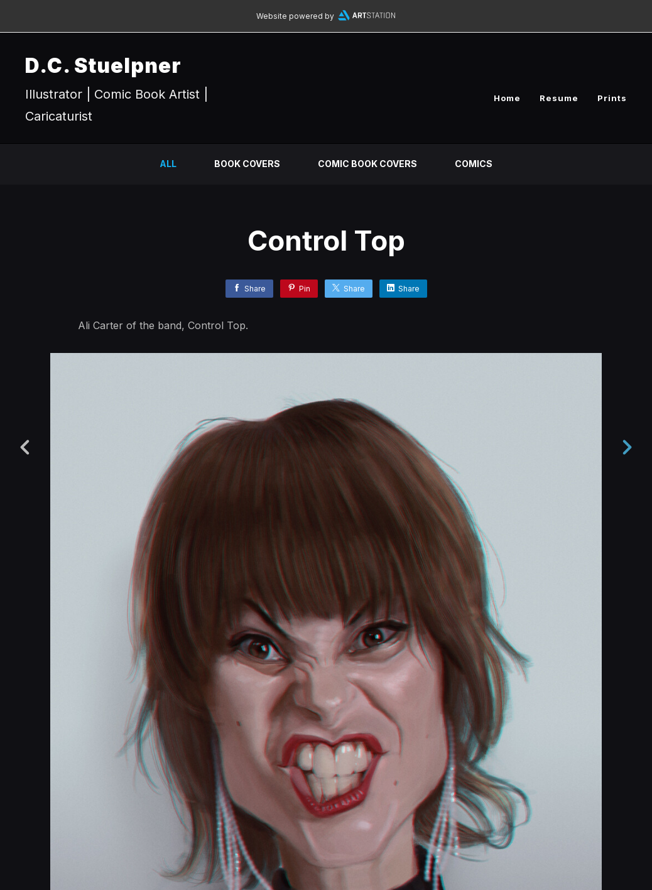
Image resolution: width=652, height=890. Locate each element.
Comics (473, 163)
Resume (559, 98)
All (168, 163)
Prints (612, 98)
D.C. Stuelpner (103, 65)
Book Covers (247, 163)
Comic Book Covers (367, 163)
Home (507, 98)
